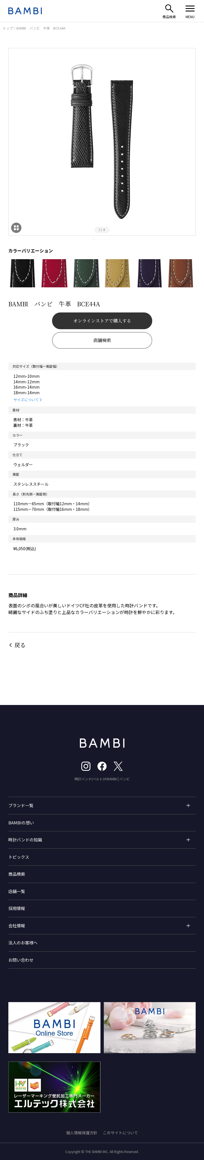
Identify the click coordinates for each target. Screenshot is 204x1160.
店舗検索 (102, 340)
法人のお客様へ (23, 942)
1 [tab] (94, 240)
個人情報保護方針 (81, 1132)
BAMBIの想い (21, 823)
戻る (20, 645)
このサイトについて (120, 1132)
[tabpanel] (102, 142)
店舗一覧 (16, 891)
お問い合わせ (20, 960)
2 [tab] (99, 240)
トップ (8, 28)
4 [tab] (110, 240)
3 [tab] (105, 240)
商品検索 (16, 874)
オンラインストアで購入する (102, 320)
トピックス (18, 857)
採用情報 (16, 908)
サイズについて (26, 399)
